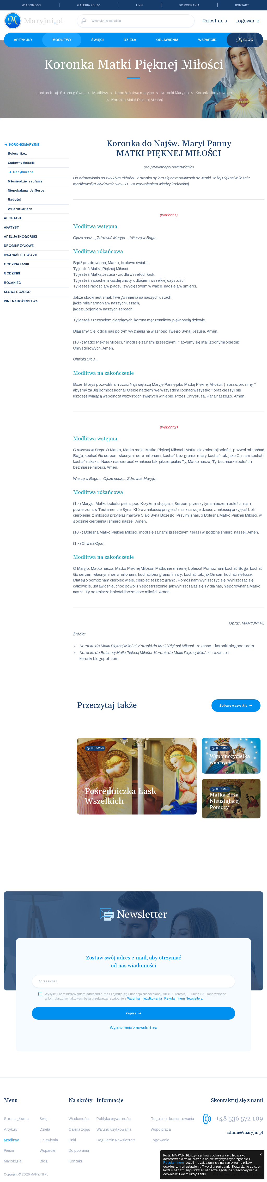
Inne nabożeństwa (21, 301)
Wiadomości (31, 5)
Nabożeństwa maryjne (134, 93)
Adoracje (13, 218)
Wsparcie (207, 40)
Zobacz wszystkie (233, 705)
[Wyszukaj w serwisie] (136, 20)
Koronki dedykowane (213, 93)
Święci (97, 40)
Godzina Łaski (16, 264)
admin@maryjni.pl (245, 1132)
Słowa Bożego (17, 292)
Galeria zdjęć (88, 5)
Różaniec (12, 283)
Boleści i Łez (17, 153)
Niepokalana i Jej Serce (26, 190)
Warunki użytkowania (113, 1129)
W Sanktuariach (20, 209)
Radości (14, 199)
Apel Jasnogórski (20, 236)
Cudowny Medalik (21, 163)
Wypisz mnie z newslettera (133, 1028)
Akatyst (11, 227)
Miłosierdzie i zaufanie (25, 181)
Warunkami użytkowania (144, 998)
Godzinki (12, 273)
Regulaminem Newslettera (183, 998)
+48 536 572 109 (239, 1119)
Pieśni (9, 1151)
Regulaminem (173, 1163)
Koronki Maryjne (175, 93)
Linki (139, 5)
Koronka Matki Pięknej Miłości (137, 100)
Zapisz (130, 1013)
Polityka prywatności (113, 1119)
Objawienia (167, 40)
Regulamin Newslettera (116, 1140)
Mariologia (12, 1161)
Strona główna (16, 1119)
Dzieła (130, 40)
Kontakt (242, 5)
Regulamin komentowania (172, 1119)
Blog (244, 40)
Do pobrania (189, 5)
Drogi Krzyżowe (19, 246)
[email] (133, 981)
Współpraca (161, 1129)
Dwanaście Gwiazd (20, 255)
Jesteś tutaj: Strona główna (61, 93)
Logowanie (247, 20)
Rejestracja (214, 20)
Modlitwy (61, 40)
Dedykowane (23, 172)
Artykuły (23, 40)
